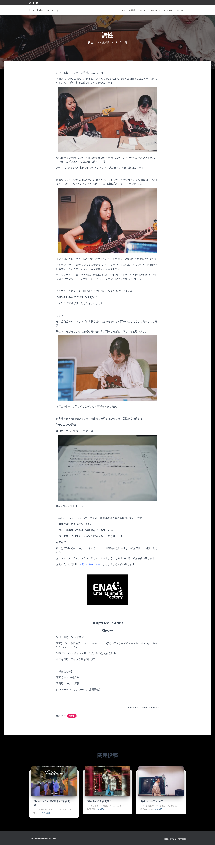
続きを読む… (46, 813)
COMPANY (168, 10)
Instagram (30, 3)
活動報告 (132, 10)
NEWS (122, 10)
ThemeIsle (181, 839)
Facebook (33, 3)
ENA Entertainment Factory (43, 839)
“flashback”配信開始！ (99, 801)
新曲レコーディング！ (152, 801)
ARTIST (142, 10)
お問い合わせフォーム (91, 564)
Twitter (37, 3)
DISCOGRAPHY (154, 10)
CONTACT (180, 10)
